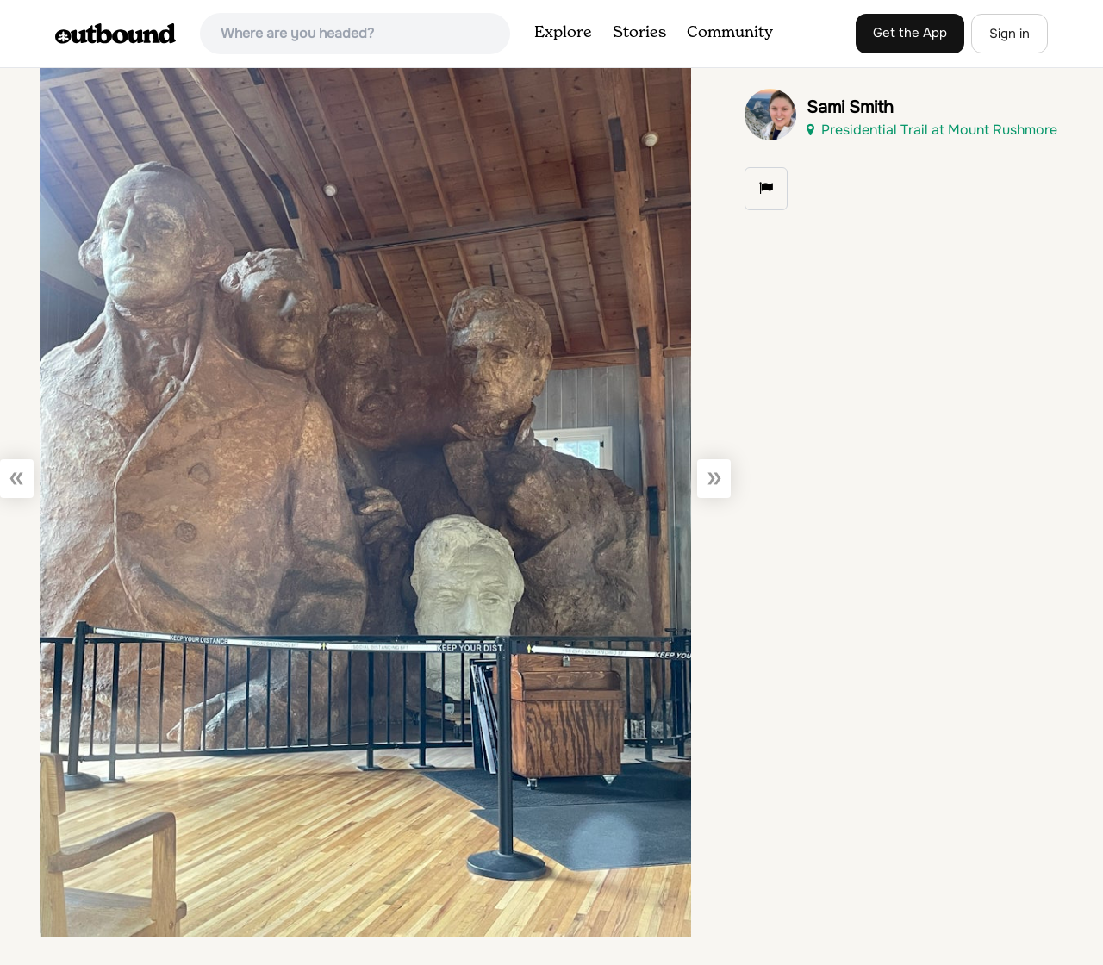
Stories (639, 32)
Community (730, 32)
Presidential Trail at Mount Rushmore (932, 130)
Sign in (1009, 33)
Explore (563, 32)
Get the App (910, 32)
